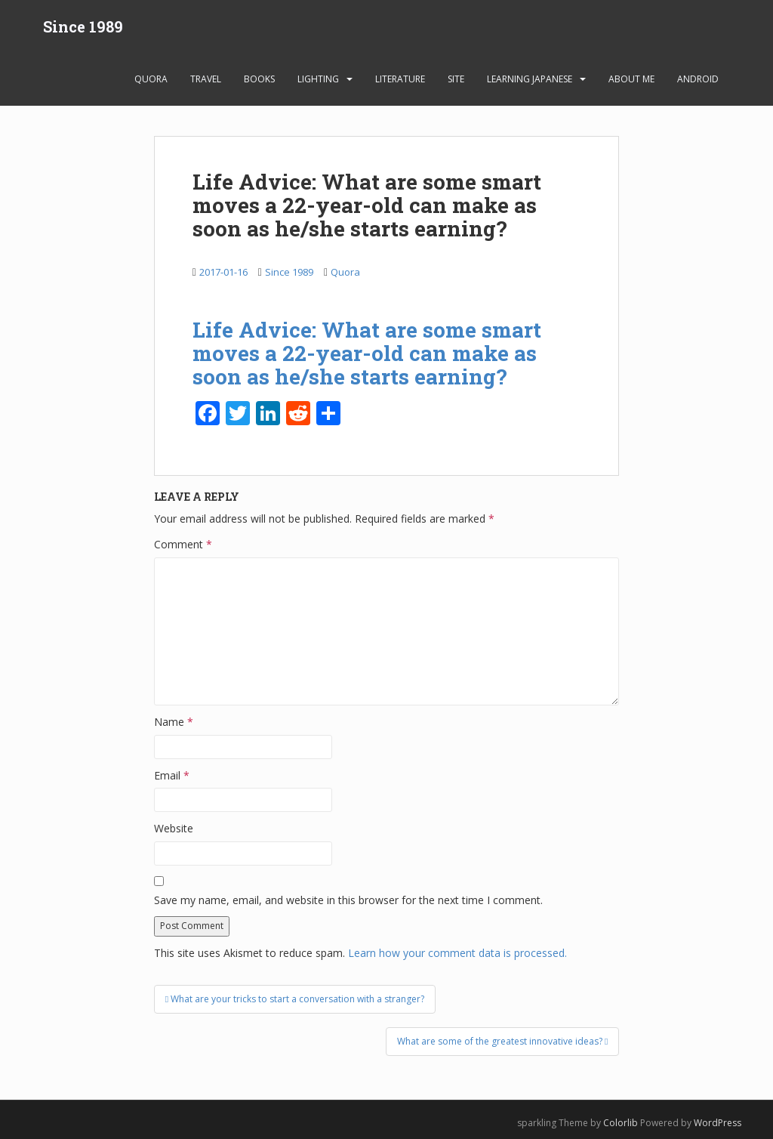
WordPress (717, 1122)
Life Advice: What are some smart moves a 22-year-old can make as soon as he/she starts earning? (366, 353)
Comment (183, 544)
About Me (631, 79)
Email (171, 775)
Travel (205, 79)
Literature (400, 79)
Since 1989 (83, 26)
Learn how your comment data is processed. (457, 953)
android (698, 79)
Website (173, 828)
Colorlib (620, 1122)
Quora (151, 79)
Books (259, 79)
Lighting (318, 79)
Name (173, 722)
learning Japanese (529, 79)
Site (456, 79)
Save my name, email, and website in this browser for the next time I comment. (348, 900)
